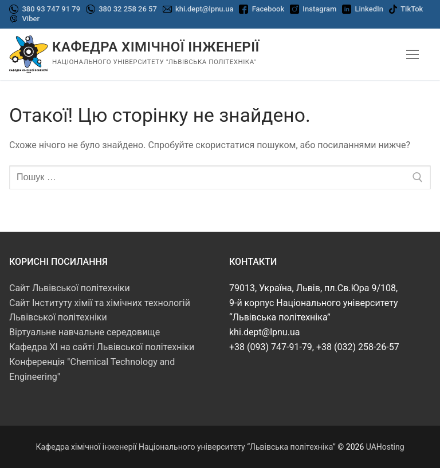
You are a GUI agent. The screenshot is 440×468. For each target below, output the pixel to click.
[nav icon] (412, 54)
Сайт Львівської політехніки (69, 288)
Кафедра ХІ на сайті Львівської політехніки (101, 347)
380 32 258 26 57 (127, 9)
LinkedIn (369, 9)
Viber (31, 18)
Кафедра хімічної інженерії (156, 47)
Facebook (268, 9)
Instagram (319, 9)
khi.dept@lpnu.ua (204, 9)
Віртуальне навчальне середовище (84, 332)
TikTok (411, 9)
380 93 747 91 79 (50, 9)
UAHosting (385, 446)
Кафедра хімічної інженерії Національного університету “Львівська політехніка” (185, 446)
